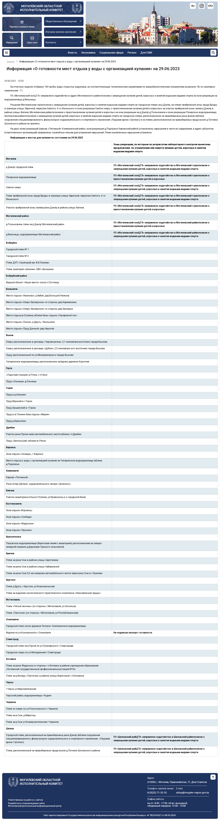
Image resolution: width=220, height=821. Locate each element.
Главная (10, 61)
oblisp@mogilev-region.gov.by (192, 792)
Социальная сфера (111, 52)
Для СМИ (146, 52)
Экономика (88, 52)
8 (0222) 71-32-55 (157, 792)
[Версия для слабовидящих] (210, 6)
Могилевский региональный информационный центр (34, 806)
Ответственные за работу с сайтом (25, 800)
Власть (72, 52)
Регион (132, 52)
